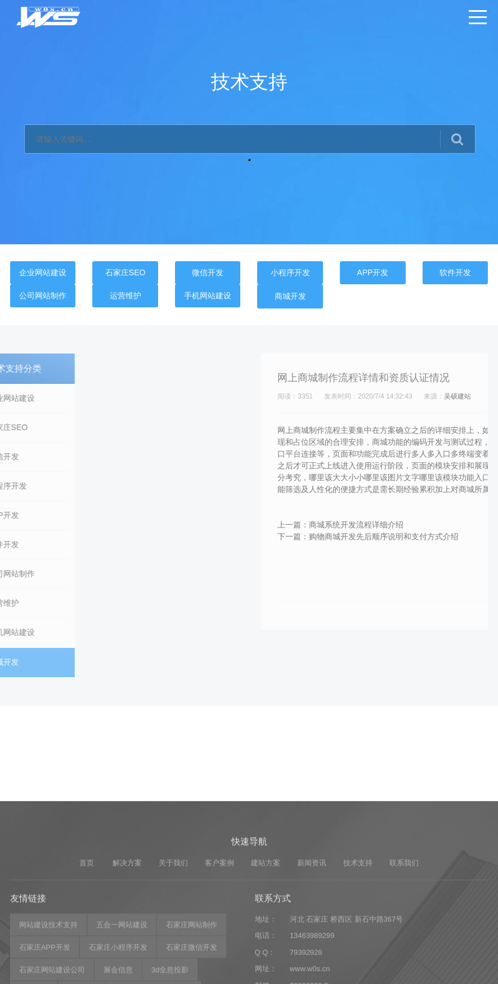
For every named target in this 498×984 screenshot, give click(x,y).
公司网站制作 (42, 295)
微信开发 (207, 272)
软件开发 (455, 272)
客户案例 (219, 932)
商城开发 (290, 296)
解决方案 (127, 932)
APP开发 (372, 272)
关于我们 (173, 932)
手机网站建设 (207, 295)
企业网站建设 (42, 272)
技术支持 (358, 932)
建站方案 (265, 932)
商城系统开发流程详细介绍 (449, 524)
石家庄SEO (125, 272)
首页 (86, 932)
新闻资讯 (311, 932)
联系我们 (404, 932)
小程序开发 (290, 272)
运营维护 (125, 295)
